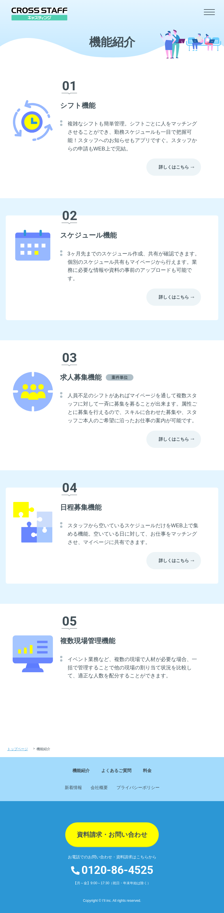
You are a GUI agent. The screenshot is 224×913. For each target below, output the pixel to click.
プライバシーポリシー (138, 787)
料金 (147, 770)
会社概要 (99, 787)
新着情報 (73, 787)
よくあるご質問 (116, 770)
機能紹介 (81, 770)
